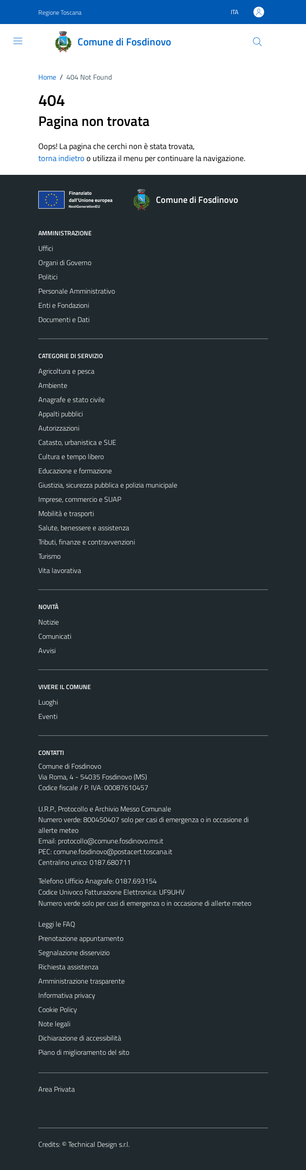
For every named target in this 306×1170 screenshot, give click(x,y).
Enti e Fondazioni (63, 305)
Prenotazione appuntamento (80, 938)
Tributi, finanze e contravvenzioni (86, 542)
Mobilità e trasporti (66, 513)
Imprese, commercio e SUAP (79, 499)
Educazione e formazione (75, 470)
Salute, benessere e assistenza (83, 527)
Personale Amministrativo (76, 291)
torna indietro (61, 158)
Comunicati (54, 636)
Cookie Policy (57, 1009)
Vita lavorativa (59, 570)
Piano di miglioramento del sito (83, 1052)
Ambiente (52, 385)
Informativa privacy (66, 995)
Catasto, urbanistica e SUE (77, 442)
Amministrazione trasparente (81, 981)
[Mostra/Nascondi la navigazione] (17, 41)
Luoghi (48, 702)
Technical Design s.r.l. (99, 1144)
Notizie (48, 622)
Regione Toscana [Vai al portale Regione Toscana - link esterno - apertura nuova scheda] (60, 12)
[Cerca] (257, 41)
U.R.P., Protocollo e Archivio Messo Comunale (104, 808)
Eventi (47, 716)
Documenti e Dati (64, 319)
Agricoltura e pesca (66, 371)
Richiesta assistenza (68, 966)
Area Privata (56, 1089)
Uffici (45, 248)
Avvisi (47, 650)
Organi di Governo (64, 262)
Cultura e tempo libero (71, 456)
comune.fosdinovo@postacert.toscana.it (112, 851)
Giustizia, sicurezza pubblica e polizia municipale (107, 485)
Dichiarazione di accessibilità (79, 1038)
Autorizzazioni (58, 428)
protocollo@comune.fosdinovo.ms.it (110, 840)
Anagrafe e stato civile (71, 399)
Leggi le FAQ (56, 924)
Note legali (54, 1023)
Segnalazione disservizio (74, 952)
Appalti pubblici (60, 413)
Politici (47, 276)
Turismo (49, 556)
